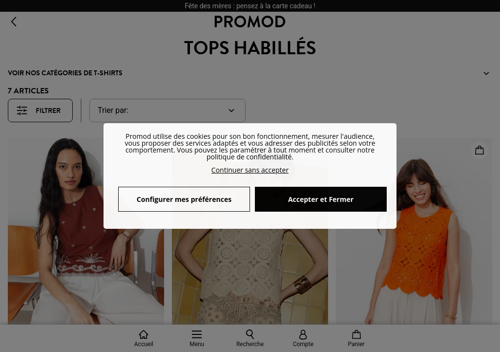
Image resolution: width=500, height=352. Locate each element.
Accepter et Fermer (321, 199)
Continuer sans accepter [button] (250, 170)
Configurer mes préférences (184, 199)
